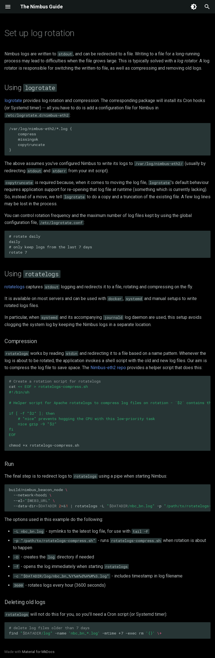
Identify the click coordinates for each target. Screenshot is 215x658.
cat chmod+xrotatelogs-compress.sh (110, 413)
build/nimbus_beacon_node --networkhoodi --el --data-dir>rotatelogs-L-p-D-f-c (110, 497)
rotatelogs (14, 286)
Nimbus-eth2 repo (108, 367)
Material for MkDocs (38, 652)
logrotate (13, 100)
